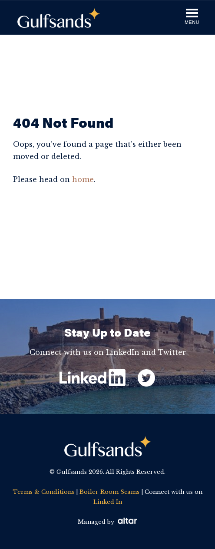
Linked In (107, 502)
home (83, 179)
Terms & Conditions (43, 492)
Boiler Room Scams (109, 492)
